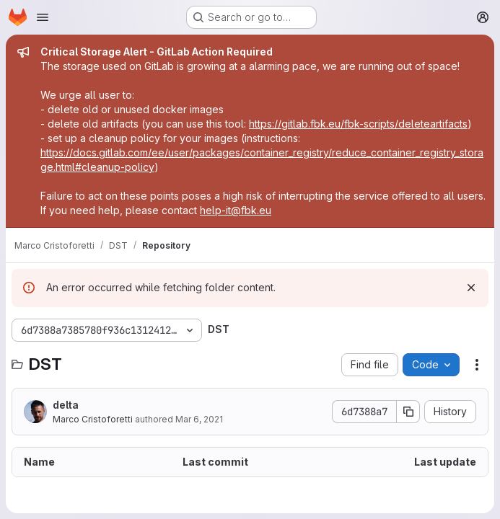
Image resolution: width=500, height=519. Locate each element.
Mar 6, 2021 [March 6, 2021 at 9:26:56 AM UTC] (199, 419)
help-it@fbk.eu (235, 210)
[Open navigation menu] (42, 17)
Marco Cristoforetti (93, 419)
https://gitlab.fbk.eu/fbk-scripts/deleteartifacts (358, 123)
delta (66, 405)
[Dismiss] (471, 287)
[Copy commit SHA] (408, 411)
